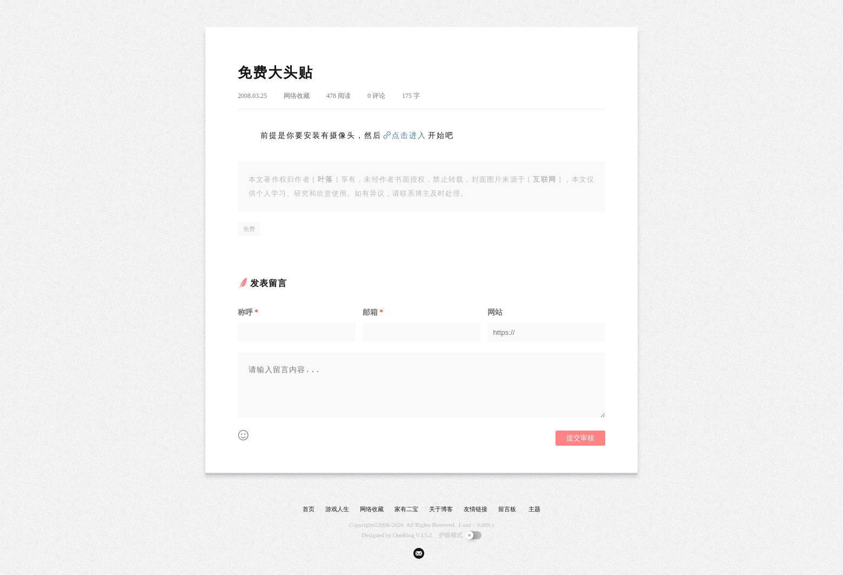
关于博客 (441, 509)
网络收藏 (297, 96)
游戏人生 (337, 509)
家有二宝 (406, 509)
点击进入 (409, 135)
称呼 (248, 312)
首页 (309, 509)
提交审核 (580, 438)
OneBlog (403, 535)
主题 (534, 509)
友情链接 (475, 509)
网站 (495, 312)
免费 (249, 229)
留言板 (507, 509)
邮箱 (373, 312)
